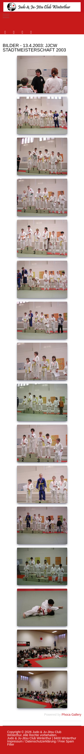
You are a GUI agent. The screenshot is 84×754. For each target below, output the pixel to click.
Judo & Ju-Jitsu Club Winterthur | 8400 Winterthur (41, 738)
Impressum (15, 741)
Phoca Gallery (71, 714)
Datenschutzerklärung (40, 741)
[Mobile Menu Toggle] (6, 15)
